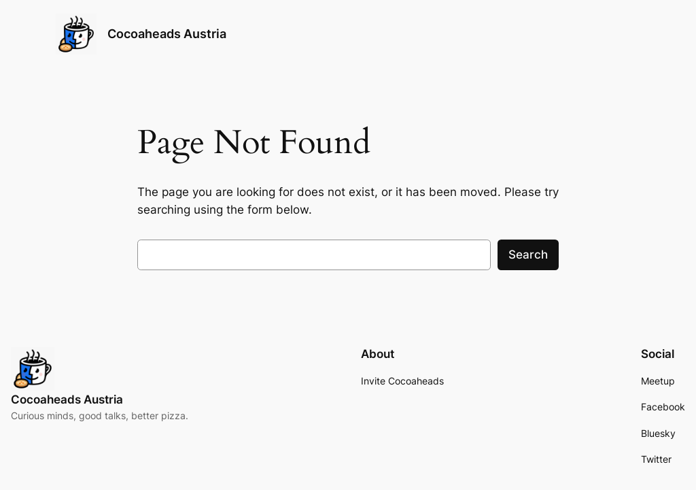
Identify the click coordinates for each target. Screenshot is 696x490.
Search (528, 254)
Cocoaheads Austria (166, 34)
